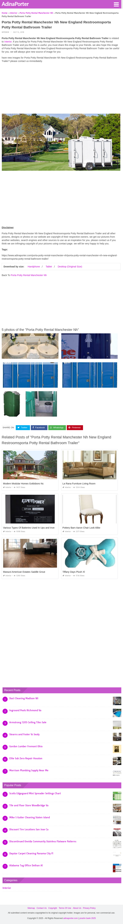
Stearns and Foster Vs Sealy (24, 734)
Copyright (52, 908)
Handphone (34, 266)
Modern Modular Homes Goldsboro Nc (23, 483)
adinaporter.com (70, 918)
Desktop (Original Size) (70, 266)
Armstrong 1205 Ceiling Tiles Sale (27, 722)
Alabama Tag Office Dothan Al (26, 865)
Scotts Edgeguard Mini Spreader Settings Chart (35, 793)
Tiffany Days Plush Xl (74, 572)
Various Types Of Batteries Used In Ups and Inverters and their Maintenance (43, 527)
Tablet (49, 266)
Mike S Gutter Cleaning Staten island (29, 817)
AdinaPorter (15, 4)
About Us (77, 908)
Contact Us (42, 908)
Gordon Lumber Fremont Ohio (26, 746)
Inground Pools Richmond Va (25, 710)
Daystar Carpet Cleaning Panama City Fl (31, 853)
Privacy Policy (89, 908)
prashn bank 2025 (87, 918)
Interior (5, 32)
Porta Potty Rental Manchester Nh (29, 275)
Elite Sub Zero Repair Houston (25, 758)
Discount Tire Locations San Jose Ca (28, 829)
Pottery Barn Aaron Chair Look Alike (81, 527)
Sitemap (31, 908)
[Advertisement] (61, 89)
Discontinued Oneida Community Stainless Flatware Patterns (42, 841)
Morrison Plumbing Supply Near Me (28, 770)
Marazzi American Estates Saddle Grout (24, 572)
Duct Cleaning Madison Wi (23, 698)
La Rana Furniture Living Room (79, 483)
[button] (116, 4)
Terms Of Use (65, 908)
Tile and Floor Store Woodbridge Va (28, 805)
